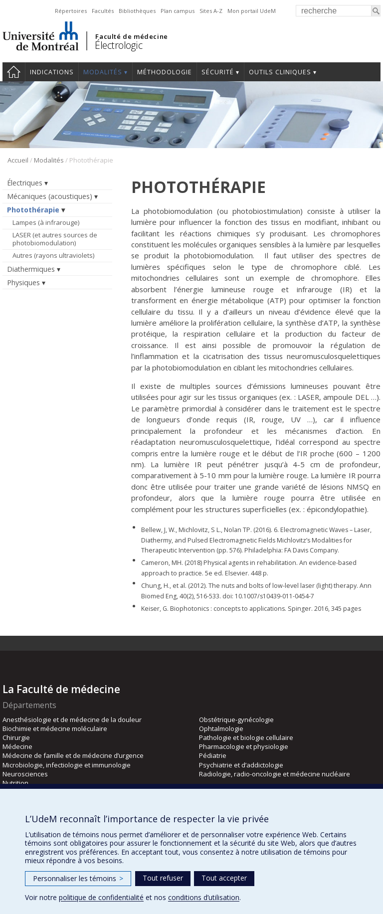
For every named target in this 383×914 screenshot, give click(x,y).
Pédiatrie (212, 755)
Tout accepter (224, 878)
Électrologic (118, 45)
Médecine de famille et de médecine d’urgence (73, 755)
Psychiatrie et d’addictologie (241, 764)
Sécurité (217, 72)
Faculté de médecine (131, 36)
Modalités (102, 72)
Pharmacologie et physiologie (243, 746)
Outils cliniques (280, 72)
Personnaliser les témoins (78, 878)
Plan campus (177, 10)
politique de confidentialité (101, 897)
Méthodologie (164, 72)
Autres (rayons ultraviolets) (53, 255)
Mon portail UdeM (251, 10)
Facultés (103, 10)
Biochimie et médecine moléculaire (54, 728)
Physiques (23, 282)
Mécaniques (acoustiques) (49, 196)
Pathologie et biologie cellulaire (246, 737)
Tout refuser (163, 878)
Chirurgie (16, 737)
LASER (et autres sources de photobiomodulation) (54, 238)
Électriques (24, 182)
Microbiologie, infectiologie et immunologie (66, 764)
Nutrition (15, 782)
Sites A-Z (210, 10)
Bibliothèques (137, 10)
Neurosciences (25, 773)
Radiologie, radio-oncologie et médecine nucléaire (274, 773)
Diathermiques (31, 269)
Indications (52, 72)
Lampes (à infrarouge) (45, 222)
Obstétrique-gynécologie (236, 719)
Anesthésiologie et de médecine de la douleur (72, 719)
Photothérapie (33, 209)
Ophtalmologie (221, 728)
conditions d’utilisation (203, 897)
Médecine (17, 746)
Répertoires (71, 10)
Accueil (13, 71)
